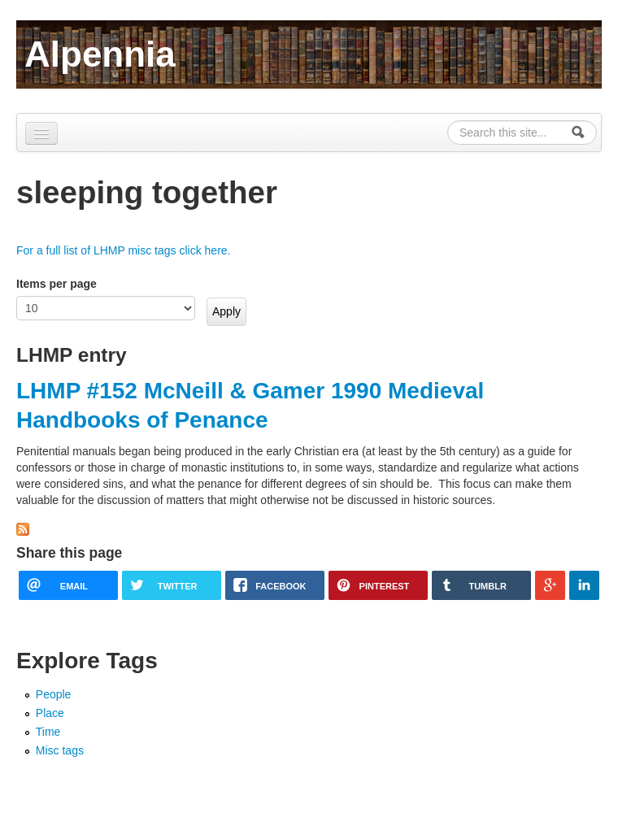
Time (48, 731)
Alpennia (100, 54)
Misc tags (60, 750)
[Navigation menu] (41, 133)
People (54, 694)
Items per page (56, 283)
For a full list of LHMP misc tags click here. (123, 250)
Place (50, 712)
